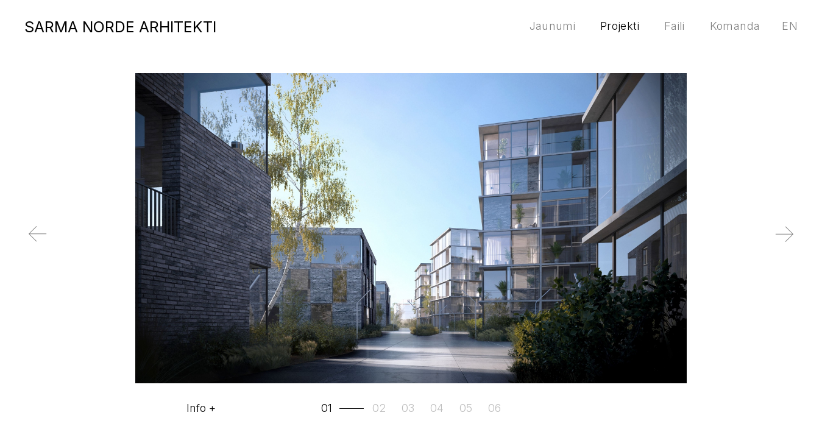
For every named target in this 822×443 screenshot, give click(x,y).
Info (196, 408)
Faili (674, 25)
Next (801, 244)
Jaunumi (553, 25)
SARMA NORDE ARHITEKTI (120, 27)
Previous (21, 244)
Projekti (619, 25)
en (790, 25)
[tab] (343, 408)
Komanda (735, 25)
